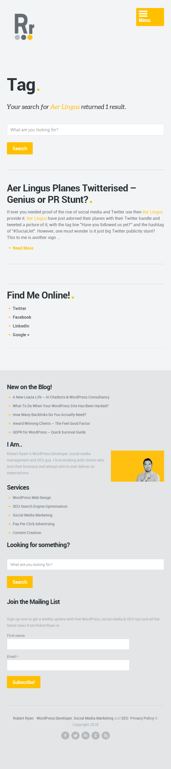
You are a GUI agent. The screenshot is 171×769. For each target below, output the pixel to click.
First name (16, 635)
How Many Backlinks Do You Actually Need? (49, 414)
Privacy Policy (142, 718)
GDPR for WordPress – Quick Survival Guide (49, 432)
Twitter (19, 308)
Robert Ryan (23, 718)
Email (13, 656)
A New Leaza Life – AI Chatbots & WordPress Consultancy (61, 397)
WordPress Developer (54, 718)
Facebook (22, 317)
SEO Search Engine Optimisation (40, 506)
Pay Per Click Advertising (34, 523)
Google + (21, 335)
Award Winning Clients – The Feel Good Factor (51, 423)
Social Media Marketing (32, 515)
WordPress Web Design (32, 497)
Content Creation (27, 532)
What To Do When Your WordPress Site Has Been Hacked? (61, 405)
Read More (23, 248)
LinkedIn (21, 326)
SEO (124, 718)
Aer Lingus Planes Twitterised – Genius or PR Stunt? (71, 193)
